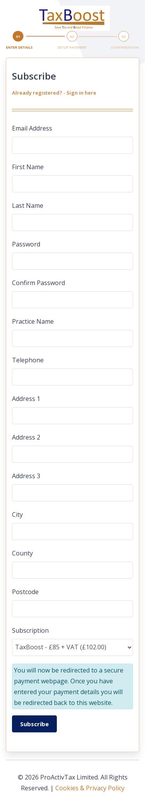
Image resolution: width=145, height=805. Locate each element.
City (17, 514)
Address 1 (26, 398)
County (22, 553)
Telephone (28, 360)
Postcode (25, 592)
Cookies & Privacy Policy (90, 788)
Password (26, 244)
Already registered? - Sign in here (54, 92)
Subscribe (34, 724)
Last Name (27, 205)
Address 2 (26, 437)
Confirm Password (38, 283)
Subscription (30, 630)
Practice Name (33, 321)
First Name (28, 167)
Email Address (32, 128)
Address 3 (26, 476)
